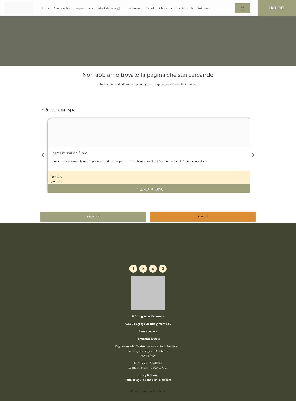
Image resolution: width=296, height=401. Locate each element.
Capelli (150, 8)
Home (46, 8)
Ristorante (203, 8)
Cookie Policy (156, 391)
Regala (80, 8)
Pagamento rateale (148, 339)
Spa (90, 8)
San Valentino (62, 8)
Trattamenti (134, 8)
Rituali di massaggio (110, 8)
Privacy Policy (139, 391)
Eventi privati (184, 8)
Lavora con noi (148, 331)
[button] (42, 154)
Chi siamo (165, 8)
